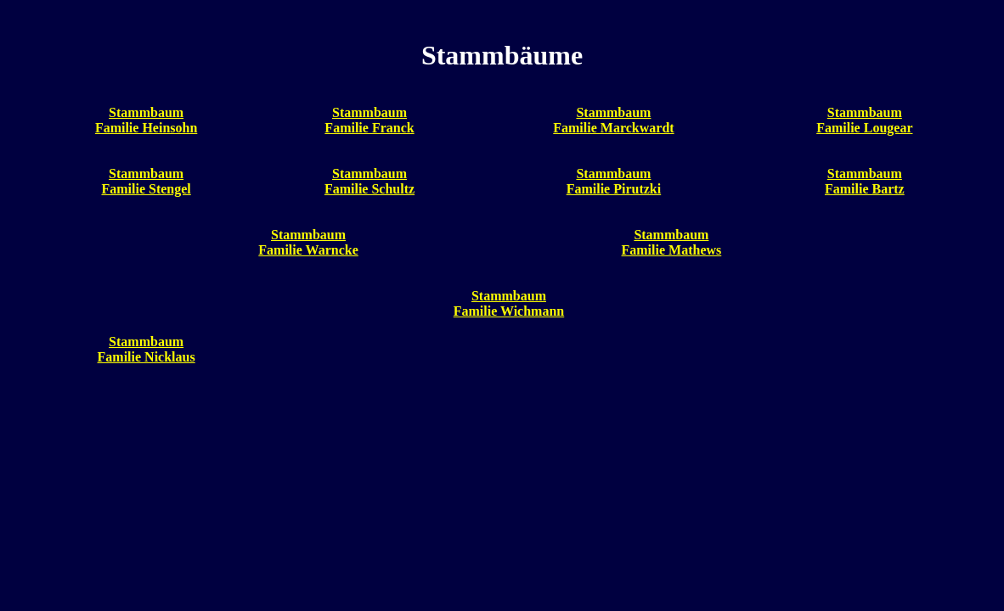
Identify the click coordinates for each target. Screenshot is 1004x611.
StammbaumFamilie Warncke (308, 242)
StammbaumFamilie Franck (369, 120)
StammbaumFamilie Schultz (369, 181)
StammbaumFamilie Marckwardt (613, 120)
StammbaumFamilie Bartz (865, 181)
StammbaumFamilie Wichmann (509, 303)
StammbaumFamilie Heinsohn (146, 120)
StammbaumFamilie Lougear (864, 120)
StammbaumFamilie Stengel (145, 181)
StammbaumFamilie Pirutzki (614, 181)
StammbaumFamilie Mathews (672, 242)
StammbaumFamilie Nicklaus (146, 349)
